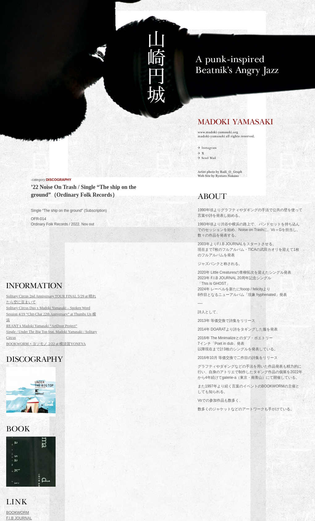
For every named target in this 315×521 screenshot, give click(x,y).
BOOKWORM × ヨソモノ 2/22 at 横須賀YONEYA (46, 344)
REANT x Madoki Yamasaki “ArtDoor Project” (41, 326)
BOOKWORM (17, 512)
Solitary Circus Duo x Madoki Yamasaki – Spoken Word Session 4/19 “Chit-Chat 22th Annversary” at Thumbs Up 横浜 (51, 314)
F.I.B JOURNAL (19, 518)
